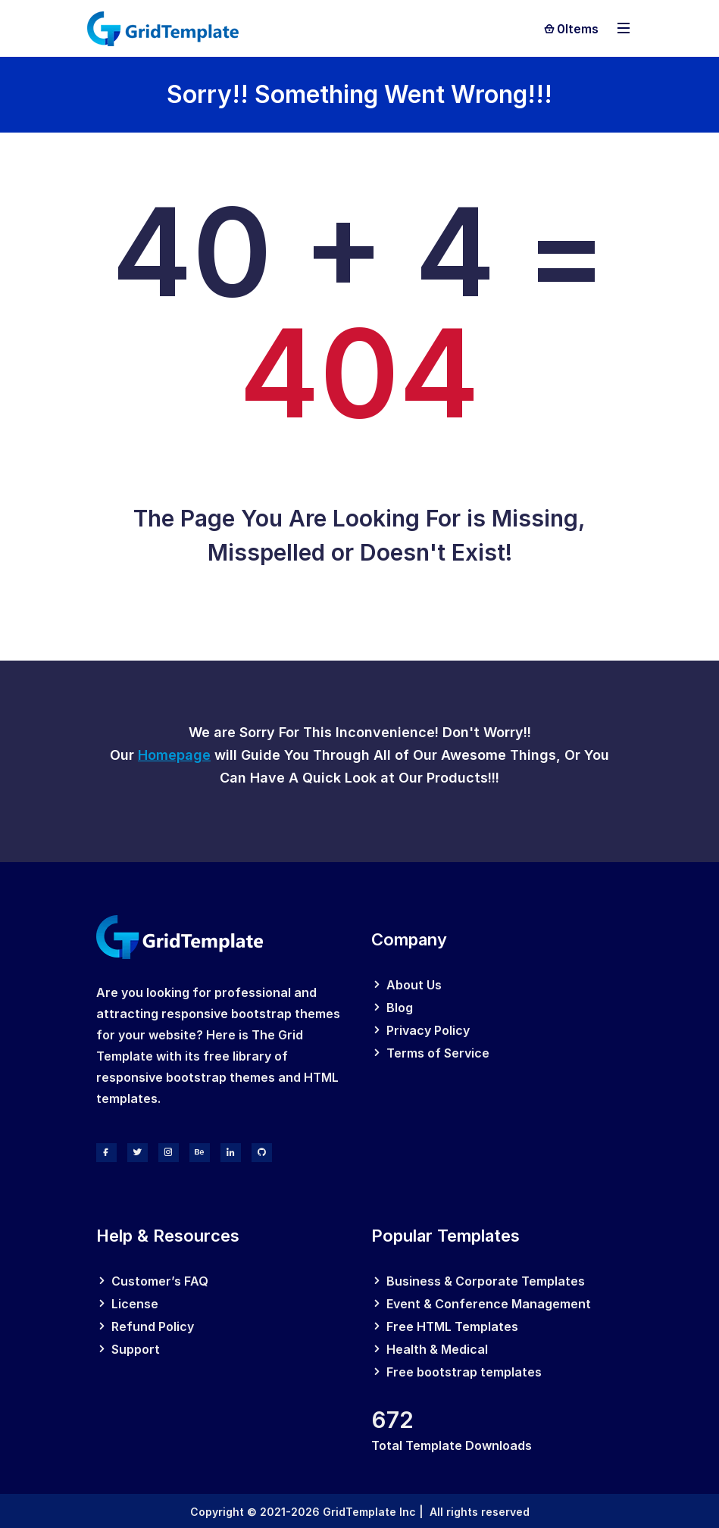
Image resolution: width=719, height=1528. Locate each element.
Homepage (174, 755)
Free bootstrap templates (464, 1372)
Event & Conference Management (488, 1303)
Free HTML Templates (452, 1326)
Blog (399, 1007)
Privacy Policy (428, 1030)
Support (135, 1349)
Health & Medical (437, 1349)
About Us (414, 984)
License (134, 1303)
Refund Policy (152, 1326)
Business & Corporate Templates (485, 1281)
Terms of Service (437, 1053)
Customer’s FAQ (159, 1281)
